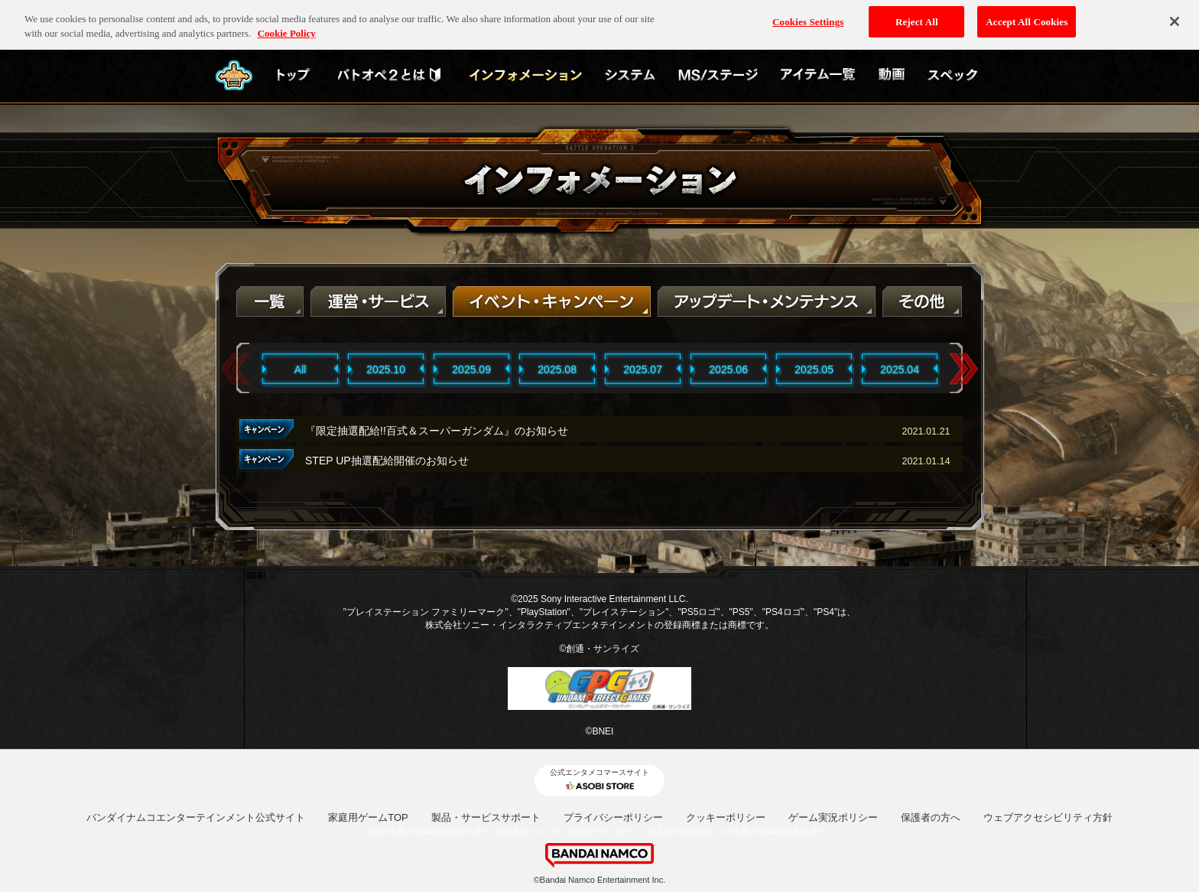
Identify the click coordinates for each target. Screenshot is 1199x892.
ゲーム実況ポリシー (833, 817)
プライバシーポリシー (613, 817)
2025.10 (385, 369)
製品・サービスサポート (486, 817)
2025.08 (557, 369)
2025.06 (728, 369)
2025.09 (471, 369)
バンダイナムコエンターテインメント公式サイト (195, 817)
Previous (235, 369)
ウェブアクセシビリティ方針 (1048, 817)
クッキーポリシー (725, 817)
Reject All (916, 16)
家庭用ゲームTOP (368, 817)
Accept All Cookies (1026, 16)
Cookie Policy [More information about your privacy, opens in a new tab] (287, 28)
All (300, 369)
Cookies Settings (807, 16)
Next (963, 369)
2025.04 (899, 369)
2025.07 (642, 369)
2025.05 (813, 369)
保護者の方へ (930, 817)
